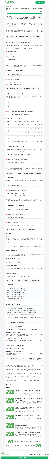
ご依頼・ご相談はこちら (24, 457)
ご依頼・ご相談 (40, 2)
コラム (7, 384)
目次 (23, 13)
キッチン (11, 384)
